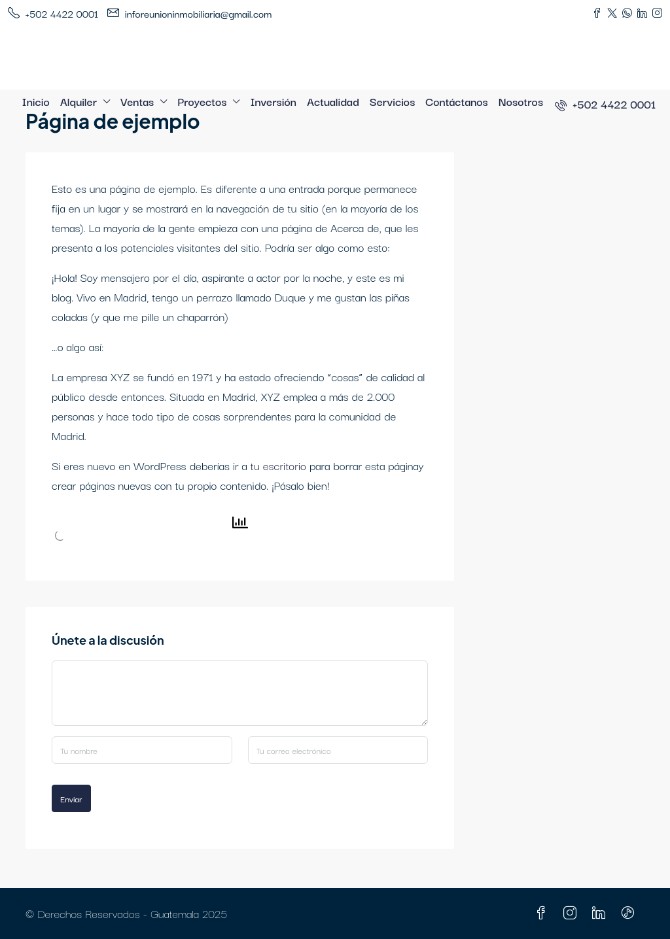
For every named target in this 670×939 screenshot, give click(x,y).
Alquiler (78, 101)
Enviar (71, 798)
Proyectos (201, 101)
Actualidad (333, 101)
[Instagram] (572, 913)
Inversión (273, 101)
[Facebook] (544, 913)
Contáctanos (456, 101)
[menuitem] (605, 103)
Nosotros (521, 101)
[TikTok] (630, 913)
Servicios (392, 101)
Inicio (36, 101)
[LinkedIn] (601, 913)
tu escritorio (278, 465)
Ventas (137, 101)
